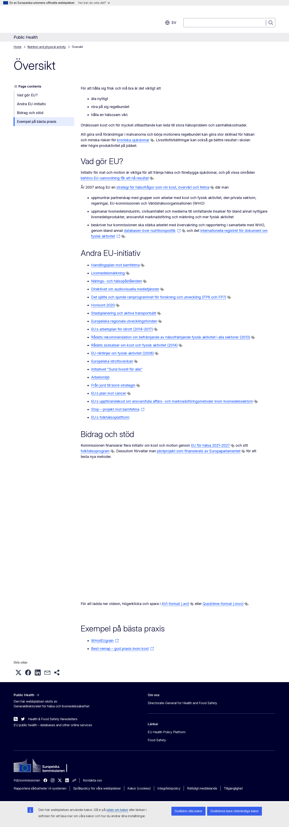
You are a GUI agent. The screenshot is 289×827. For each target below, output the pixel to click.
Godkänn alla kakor (188, 811)
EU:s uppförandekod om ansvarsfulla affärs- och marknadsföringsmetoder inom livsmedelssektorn (172, 401)
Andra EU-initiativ (31, 104)
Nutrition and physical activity (46, 46)
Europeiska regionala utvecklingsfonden (124, 321)
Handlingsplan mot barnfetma (115, 265)
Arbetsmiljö (100, 377)
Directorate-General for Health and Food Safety (182, 703)
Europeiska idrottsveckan (112, 361)
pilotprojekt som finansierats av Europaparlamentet (198, 451)
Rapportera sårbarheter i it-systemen (40, 788)
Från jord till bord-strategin (113, 385)
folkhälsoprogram (95, 451)
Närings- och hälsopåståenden (116, 281)
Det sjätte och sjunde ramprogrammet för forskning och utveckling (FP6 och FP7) (158, 297)
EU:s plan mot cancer (108, 393)
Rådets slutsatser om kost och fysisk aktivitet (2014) (134, 345)
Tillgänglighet (233, 788)
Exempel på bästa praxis (36, 121)
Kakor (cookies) (139, 788)
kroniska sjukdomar (133, 140)
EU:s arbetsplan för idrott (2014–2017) (122, 329)
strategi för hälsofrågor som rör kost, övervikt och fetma (162, 187)
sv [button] (170, 22)
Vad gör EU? (27, 95)
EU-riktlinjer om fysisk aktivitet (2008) (122, 353)
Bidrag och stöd (30, 113)
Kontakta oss (92, 780)
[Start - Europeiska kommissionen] (46, 20)
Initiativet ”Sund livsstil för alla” (116, 369)
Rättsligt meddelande (202, 788)
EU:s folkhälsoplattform (110, 417)
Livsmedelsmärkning (108, 273)
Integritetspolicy (168, 788)
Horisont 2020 (103, 305)
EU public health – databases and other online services (53, 725)
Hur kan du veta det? (94, 2)
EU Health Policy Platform (166, 732)
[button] (18, 672)
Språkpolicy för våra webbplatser (97, 788)
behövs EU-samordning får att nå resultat (115, 178)
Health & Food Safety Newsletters (52, 719)
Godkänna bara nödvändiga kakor (234, 811)
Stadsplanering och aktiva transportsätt (123, 313)
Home (17, 46)
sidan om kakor (117, 810)
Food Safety (157, 740)
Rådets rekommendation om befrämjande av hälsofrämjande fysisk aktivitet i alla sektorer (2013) (170, 337)
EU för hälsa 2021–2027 (210, 445)
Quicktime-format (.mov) (223, 604)
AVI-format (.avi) (175, 604)
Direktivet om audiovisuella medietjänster (125, 289)
